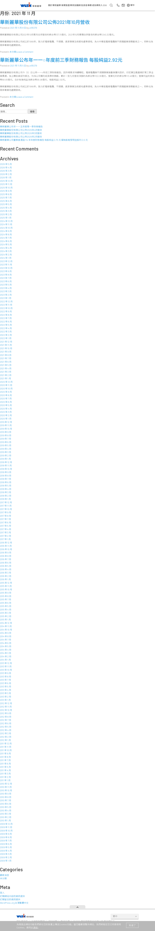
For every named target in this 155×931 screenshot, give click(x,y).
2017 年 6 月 (5, 522)
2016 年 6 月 (5, 562)
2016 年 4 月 (5, 569)
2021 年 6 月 (5, 361)
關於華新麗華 (54, 5)
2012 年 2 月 (5, 736)
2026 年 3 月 (6, 170)
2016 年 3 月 (5, 572)
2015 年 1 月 (5, 619)
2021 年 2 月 (5, 375)
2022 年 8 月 (6, 314)
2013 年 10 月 (6, 669)
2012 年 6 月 (5, 723)
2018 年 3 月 (5, 492)
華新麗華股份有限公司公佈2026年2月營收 (21, 136)
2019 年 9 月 (5, 432)
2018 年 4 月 (5, 489)
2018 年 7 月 (5, 479)
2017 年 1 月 (5, 539)
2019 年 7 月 (5, 438)
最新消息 (4, 875)
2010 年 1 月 (5, 820)
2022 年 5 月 (6, 324)
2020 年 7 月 (6, 398)
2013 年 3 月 (5, 693)
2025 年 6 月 (6, 201)
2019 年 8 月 (5, 435)
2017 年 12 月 (6, 502)
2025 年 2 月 (6, 214)
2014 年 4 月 (5, 649)
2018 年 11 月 (6, 465)
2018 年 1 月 (5, 499)
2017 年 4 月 (5, 529)
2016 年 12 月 (6, 542)
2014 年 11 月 (6, 626)
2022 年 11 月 (6, 304)
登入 (2, 892)
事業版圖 (65, 5)
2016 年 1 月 (5, 579)
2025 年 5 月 (6, 204)
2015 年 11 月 (6, 586)
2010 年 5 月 (5, 807)
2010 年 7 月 (5, 800)
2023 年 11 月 (6, 264)
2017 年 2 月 (5, 536)
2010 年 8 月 (5, 797)
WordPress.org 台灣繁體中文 (14, 902)
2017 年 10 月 (6, 509)
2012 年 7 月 (5, 720)
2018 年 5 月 (5, 485)
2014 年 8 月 (5, 636)
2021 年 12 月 (6, 341)
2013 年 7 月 (5, 679)
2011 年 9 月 (5, 753)
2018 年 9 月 (5, 472)
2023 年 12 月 (6, 261)
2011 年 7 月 (5, 760)
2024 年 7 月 (6, 237)
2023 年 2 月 (6, 294)
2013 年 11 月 (6, 666)
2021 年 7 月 (5, 358)
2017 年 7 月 (5, 519)
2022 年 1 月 (5, 338)
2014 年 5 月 (5, 646)
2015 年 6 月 (5, 602)
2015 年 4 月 (5, 609)
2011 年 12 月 (6, 743)
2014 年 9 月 (5, 633)
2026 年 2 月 (6, 174)
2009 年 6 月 (6, 844)
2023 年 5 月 (6, 284)
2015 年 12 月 (6, 582)
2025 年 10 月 (6, 187)
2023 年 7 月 (6, 278)
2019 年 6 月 (5, 442)
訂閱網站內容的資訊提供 (12, 896)
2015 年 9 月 (5, 592)
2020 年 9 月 (6, 391)
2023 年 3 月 (6, 291)
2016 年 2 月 (5, 576)
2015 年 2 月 (5, 616)
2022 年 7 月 (6, 318)
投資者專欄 (86, 5)
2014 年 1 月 (5, 659)
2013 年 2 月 (5, 696)
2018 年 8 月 (5, 475)
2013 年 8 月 (5, 676)
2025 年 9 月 (6, 191)
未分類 (12, 51)
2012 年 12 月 (6, 703)
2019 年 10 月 (6, 428)
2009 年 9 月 (6, 834)
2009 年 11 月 (6, 827)
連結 (35, 927)
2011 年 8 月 (5, 757)
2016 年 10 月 (6, 549)
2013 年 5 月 (5, 686)
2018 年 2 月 (5, 495)
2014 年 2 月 (5, 656)
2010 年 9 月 (5, 793)
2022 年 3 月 (6, 331)
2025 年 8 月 (6, 194)
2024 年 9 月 (6, 231)
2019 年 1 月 (5, 458)
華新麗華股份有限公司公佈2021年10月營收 (45, 22)
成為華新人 (97, 5)
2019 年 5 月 (5, 445)
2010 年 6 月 (5, 803)
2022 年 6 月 (6, 321)
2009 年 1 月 (5, 860)
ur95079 (33, 27)
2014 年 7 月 (5, 639)
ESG (105, 5)
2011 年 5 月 (5, 767)
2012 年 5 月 (5, 726)
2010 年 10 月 (6, 790)
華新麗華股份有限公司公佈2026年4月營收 (21, 130)
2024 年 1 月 (5, 257)
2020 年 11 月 (6, 385)
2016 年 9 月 (5, 552)
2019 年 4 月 (5, 448)
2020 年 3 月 (6, 412)
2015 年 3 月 (5, 612)
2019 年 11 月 (6, 425)
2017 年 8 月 (5, 515)
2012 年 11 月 (6, 706)
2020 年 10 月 (6, 388)
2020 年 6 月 (6, 402)
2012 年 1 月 (5, 740)
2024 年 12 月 (6, 221)
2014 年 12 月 (6, 623)
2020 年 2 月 (6, 415)
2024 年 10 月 (6, 227)
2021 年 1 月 (5, 378)
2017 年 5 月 (5, 525)
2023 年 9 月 (6, 271)
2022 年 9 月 (6, 311)
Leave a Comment (24, 51)
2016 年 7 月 (5, 559)
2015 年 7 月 (5, 599)
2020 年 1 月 (5, 418)
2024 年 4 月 (6, 248)
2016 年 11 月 (6, 545)
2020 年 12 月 (6, 381)
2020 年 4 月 (6, 408)
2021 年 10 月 (6, 348)
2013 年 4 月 (5, 690)
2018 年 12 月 (6, 462)
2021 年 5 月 (5, 365)
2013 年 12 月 (6, 663)
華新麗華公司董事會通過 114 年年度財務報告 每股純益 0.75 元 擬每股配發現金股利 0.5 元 (44, 140)
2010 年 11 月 (6, 787)
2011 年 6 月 (5, 763)
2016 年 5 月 (5, 566)
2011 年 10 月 (6, 750)
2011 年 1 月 (5, 780)
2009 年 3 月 (6, 854)
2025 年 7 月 (6, 197)
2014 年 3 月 (5, 653)
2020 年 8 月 (6, 395)
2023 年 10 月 (6, 268)
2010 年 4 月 (5, 810)
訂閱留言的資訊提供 (10, 899)
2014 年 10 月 (6, 629)
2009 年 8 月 (6, 837)
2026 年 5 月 (6, 164)
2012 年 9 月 (5, 713)
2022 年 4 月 (6, 328)
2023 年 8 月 (6, 274)
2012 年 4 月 (5, 730)
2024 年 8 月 (6, 234)
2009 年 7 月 (6, 840)
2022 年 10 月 (6, 308)
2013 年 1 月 (5, 700)
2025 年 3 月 (6, 211)
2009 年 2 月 (6, 857)
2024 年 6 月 (6, 241)
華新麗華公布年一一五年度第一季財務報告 (21, 126)
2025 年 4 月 (6, 207)
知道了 (132, 925)
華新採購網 (75, 5)
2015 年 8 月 (5, 596)
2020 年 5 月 (6, 405)
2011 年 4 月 (5, 770)
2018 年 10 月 (6, 469)
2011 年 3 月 (5, 773)
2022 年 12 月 (6, 301)
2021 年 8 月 (5, 355)
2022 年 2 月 (6, 335)
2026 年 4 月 (6, 167)
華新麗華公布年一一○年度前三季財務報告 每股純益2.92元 (61, 60)
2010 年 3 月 (5, 813)
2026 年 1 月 (5, 177)
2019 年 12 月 (6, 422)
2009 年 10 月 (6, 830)
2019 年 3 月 (5, 452)
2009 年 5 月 (6, 847)
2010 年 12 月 (6, 783)
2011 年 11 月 (5, 746)
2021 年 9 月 (5, 351)
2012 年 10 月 (6, 710)
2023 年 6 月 (6, 281)
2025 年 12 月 (6, 181)
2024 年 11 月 (6, 224)
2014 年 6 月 (5, 643)
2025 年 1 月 (5, 217)
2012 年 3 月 (5, 733)
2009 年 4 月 (6, 850)
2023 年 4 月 (6, 288)
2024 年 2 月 (6, 254)
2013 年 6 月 (5, 683)
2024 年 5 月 (6, 244)
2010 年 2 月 (5, 817)
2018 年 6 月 (5, 482)
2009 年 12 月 (6, 824)
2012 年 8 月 (5, 716)
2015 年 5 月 (5, 606)
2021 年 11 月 (6, 345)
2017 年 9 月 (5, 512)
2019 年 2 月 (5, 455)
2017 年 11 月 (6, 505)
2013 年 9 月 (5, 673)
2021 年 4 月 (5, 368)
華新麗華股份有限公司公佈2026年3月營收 (21, 133)
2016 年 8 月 (5, 556)
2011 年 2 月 (5, 777)
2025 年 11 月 (6, 184)
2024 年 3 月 (6, 251)
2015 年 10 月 (6, 589)
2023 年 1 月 (5, 298)
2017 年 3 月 (5, 532)
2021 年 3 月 (5, 371)
